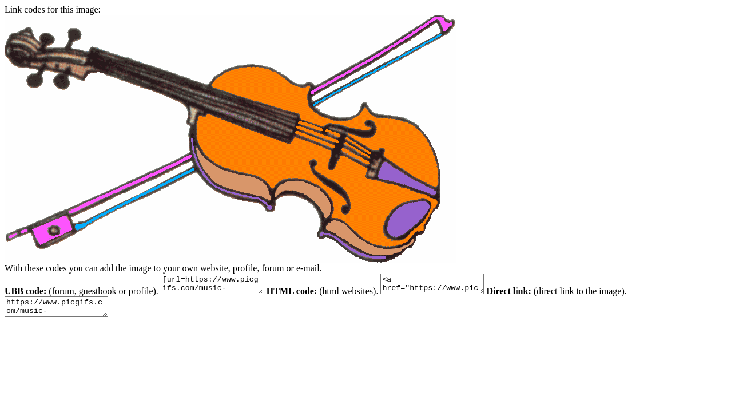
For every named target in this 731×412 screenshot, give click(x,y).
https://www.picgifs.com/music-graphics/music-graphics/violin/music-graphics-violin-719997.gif (62, 312)
